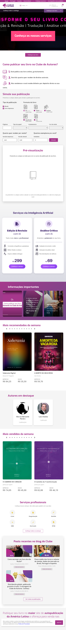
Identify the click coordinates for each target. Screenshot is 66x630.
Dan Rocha (37, 376)
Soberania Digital (9, 373)
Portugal (12, 1)
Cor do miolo (53, 124)
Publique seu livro (41, 1)
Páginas (5, 124)
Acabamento (33, 124)
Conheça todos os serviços (33, 531)
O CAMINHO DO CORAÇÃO (12, 482)
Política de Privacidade (24, 624)
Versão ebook (22, 136)
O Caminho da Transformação (45, 482)
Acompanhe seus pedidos (55, 1)
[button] (6, 328)
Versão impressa (8, 136)
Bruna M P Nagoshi (8, 376)
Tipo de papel (17, 124)
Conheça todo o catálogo (11, 10)
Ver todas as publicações (33, 599)
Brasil (6, 1)
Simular (53, 140)
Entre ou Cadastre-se (55, 5)
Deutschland (27, 1)
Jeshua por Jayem (7, 484)
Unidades (36, 136)
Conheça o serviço (17, 266)
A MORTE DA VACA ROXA (43, 373)
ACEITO (59, 622)
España (19, 1)
